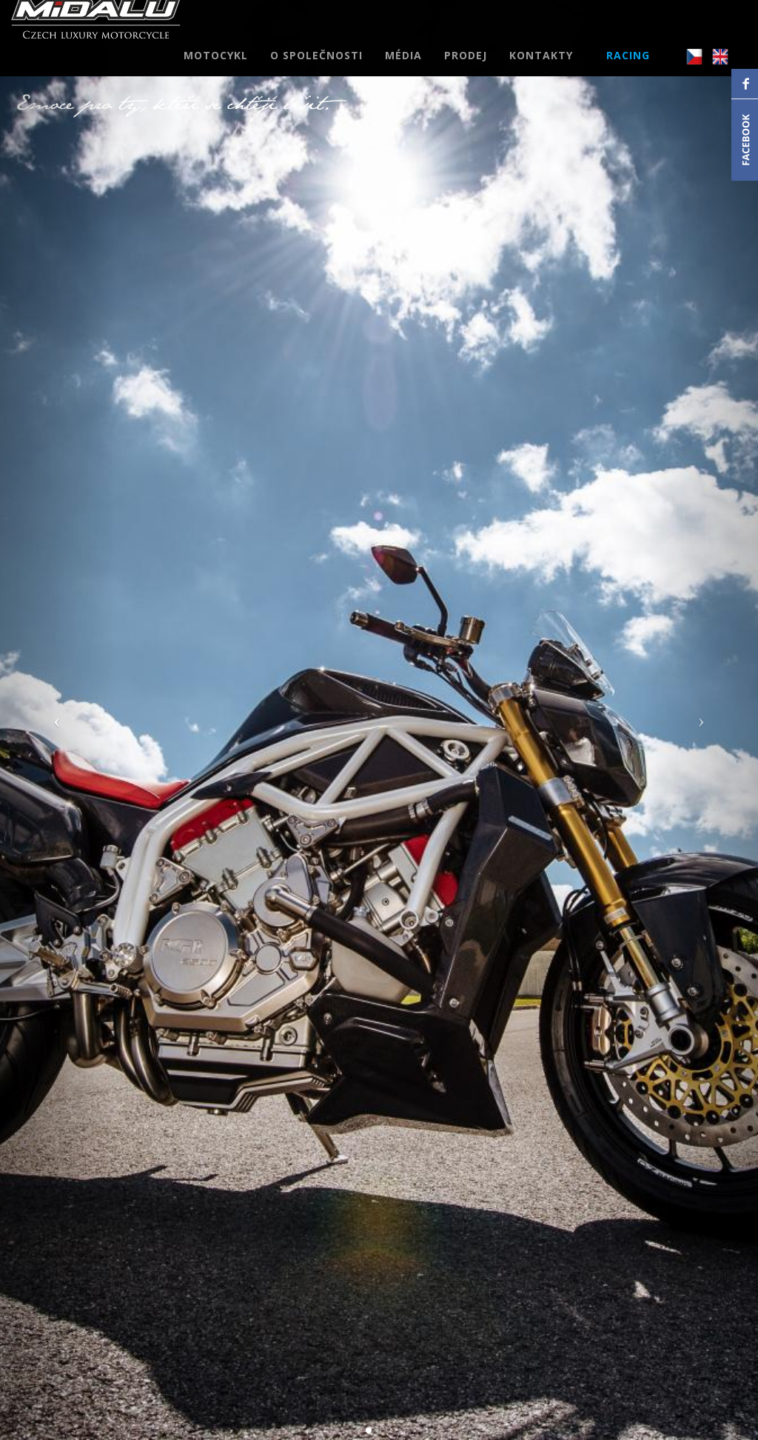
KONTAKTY (541, 70)
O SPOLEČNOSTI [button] (316, 70)
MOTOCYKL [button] (216, 70)
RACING (628, 70)
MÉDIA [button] (403, 70)
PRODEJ (465, 70)
